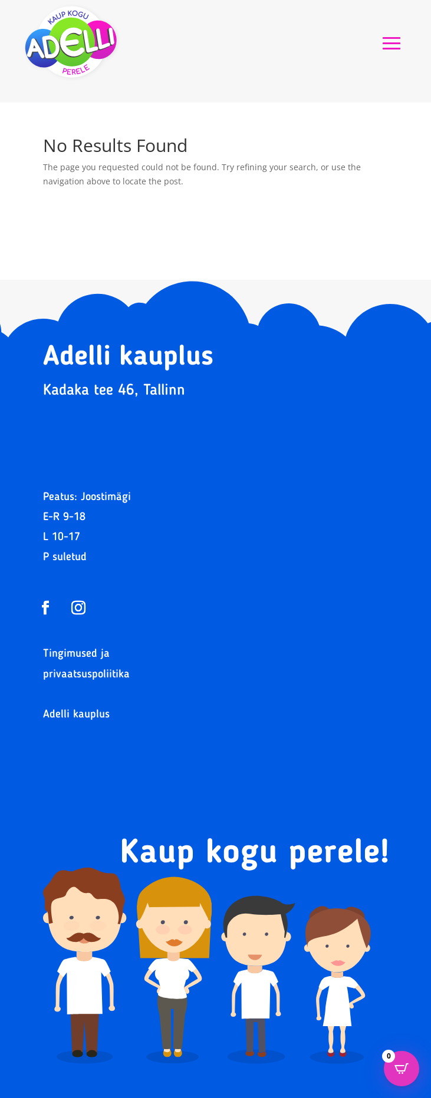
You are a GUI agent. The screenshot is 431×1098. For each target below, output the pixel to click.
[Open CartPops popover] (401, 1068)
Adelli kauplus (76, 714)
